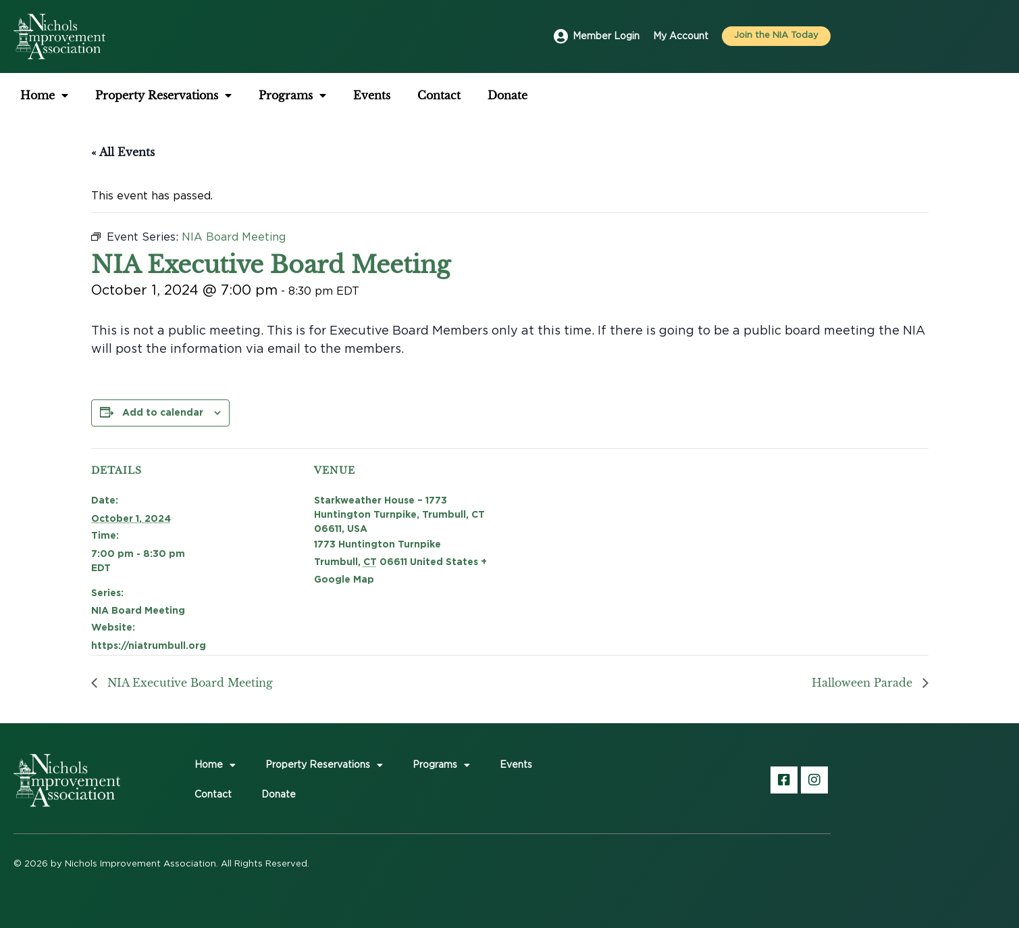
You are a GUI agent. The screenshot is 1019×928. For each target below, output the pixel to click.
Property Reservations (163, 95)
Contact (439, 95)
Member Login (606, 36)
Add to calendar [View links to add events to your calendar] (162, 412)
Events (371, 95)
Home (44, 95)
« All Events (123, 152)
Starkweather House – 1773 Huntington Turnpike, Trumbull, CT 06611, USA (399, 514)
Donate (507, 95)
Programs (292, 95)
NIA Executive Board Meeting (188, 682)
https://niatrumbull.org (148, 645)
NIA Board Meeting (138, 610)
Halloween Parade (864, 682)
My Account (680, 36)
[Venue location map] (608, 541)
